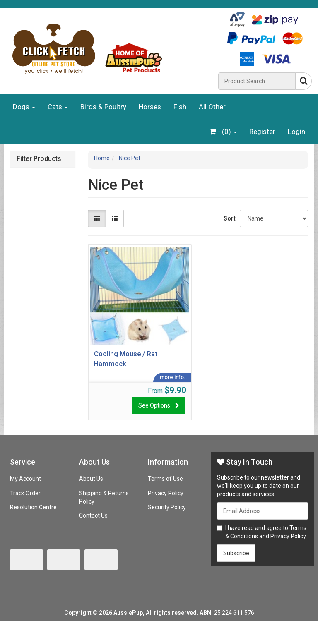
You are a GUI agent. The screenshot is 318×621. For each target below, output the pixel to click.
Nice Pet (129, 158)
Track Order (25, 493)
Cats (58, 107)
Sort (229, 218)
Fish (179, 107)
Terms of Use (165, 478)
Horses (150, 107)
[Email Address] (262, 511)
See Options (154, 405)
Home (102, 158)
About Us (91, 478)
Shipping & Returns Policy (104, 497)
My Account (25, 478)
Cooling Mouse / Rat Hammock (125, 359)
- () (223, 131)
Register (262, 131)
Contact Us (93, 515)
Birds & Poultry (103, 107)
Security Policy (167, 507)
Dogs (24, 107)
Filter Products (39, 159)
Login (296, 131)
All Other (212, 107)
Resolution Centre (33, 507)
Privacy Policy (165, 493)
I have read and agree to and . (262, 532)
